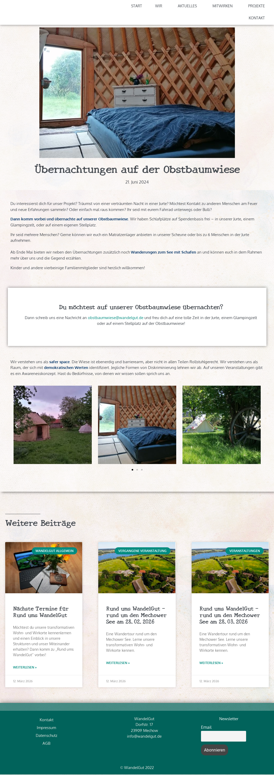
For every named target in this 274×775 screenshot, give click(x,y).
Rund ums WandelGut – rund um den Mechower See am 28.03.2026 (229, 615)
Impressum (46, 728)
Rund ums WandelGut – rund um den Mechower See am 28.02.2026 (136, 615)
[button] (16, 426)
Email (206, 727)
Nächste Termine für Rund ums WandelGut (41, 612)
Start (136, 6)
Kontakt (258, 18)
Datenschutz (46, 735)
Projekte (257, 6)
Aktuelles (188, 6)
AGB (46, 743)
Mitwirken (223, 6)
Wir (160, 6)
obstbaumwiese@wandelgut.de (115, 318)
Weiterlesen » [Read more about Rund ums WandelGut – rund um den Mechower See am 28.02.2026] (118, 664)
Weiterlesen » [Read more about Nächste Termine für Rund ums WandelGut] (25, 668)
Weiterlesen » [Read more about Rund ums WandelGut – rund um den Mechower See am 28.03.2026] (211, 664)
